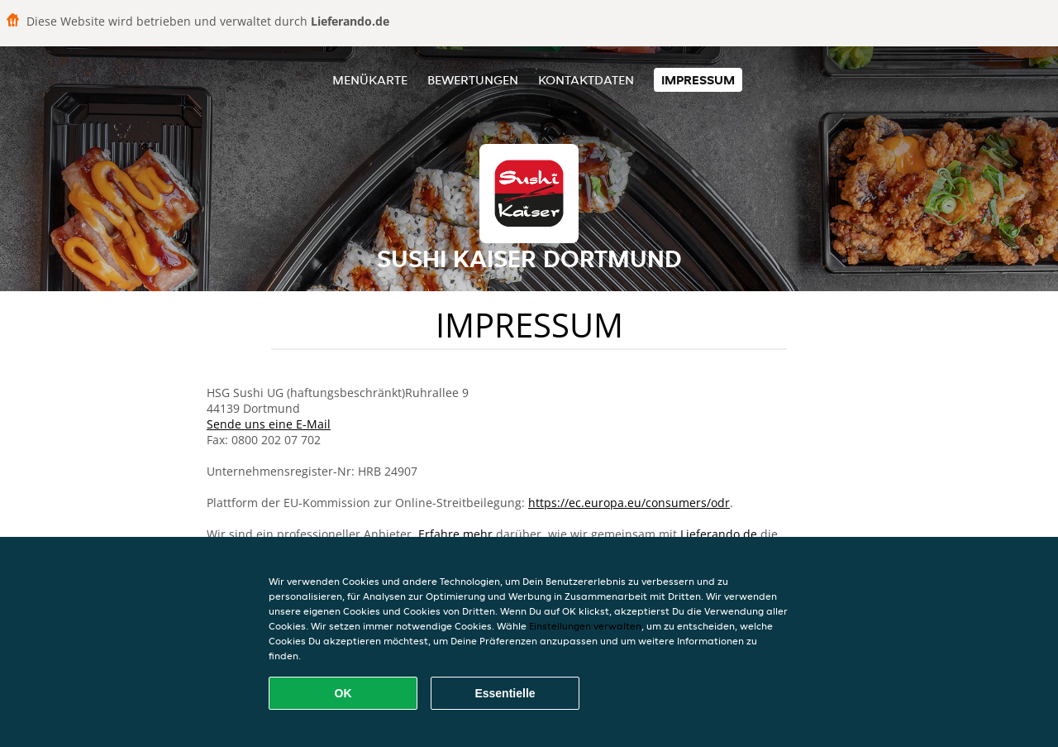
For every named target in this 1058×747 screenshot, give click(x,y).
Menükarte (369, 80)
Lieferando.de (718, 534)
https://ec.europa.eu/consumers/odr (629, 502)
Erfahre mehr (455, 534)
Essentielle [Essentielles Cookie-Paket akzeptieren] (504, 693)
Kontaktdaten (586, 80)
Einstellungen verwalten (585, 626)
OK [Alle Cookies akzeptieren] (343, 693)
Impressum (698, 80)
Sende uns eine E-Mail (269, 424)
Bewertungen (472, 80)
